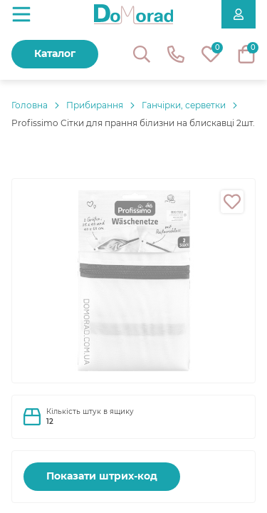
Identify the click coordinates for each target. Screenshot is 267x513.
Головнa (29, 105)
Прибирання (94, 105)
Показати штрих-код (101, 476)
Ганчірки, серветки (184, 105)
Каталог (54, 53)
